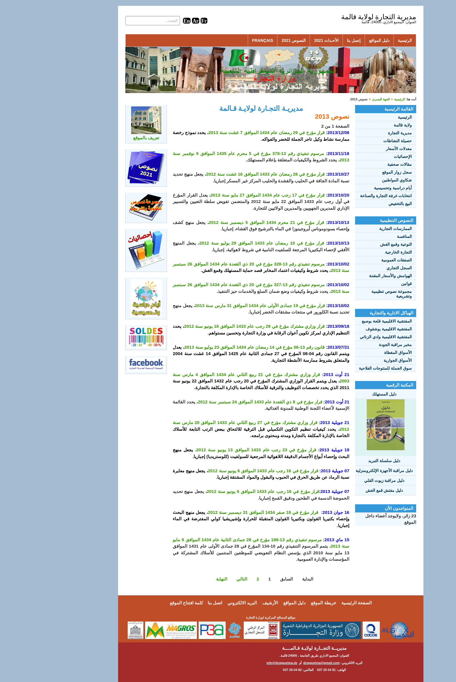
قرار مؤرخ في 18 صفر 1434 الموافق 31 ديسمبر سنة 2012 (220, 512)
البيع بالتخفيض (357, 203)
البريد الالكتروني (199, 602)
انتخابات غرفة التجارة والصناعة (343, 195)
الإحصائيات (360, 156)
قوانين (363, 283)
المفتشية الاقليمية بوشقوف (346, 329)
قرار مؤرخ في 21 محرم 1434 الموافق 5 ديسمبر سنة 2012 (223, 222)
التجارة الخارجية (355, 252)
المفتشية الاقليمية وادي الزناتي (343, 336)
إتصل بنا (311, 40)
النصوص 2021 (251, 40)
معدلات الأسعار (356, 148)
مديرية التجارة (357, 133)
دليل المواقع (336, 40)
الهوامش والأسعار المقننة (347, 275)
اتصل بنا (172, 602)
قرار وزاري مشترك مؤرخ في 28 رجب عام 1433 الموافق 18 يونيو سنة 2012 (211, 326)
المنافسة (361, 236)
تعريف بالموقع (103, 137)
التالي (199, 578)
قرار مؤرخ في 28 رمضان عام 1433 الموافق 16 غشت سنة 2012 (222, 174)
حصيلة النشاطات (355, 140)
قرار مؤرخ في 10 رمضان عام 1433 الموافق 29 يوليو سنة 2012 (218, 243)
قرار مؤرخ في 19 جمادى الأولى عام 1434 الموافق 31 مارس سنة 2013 (217, 305)
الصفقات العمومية (354, 260)
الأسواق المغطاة (355, 352)
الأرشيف (227, 602)
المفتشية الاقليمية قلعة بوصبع (344, 321)
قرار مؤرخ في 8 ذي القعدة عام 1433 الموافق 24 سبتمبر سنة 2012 (217, 401)
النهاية (178, 578)
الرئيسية (362, 40)
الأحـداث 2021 (283, 40)
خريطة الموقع (280, 602)
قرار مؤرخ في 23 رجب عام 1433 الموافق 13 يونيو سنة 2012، (212, 449)
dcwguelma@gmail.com (279, 663)
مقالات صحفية (357, 164)
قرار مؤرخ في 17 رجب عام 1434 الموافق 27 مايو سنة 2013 (225, 195)
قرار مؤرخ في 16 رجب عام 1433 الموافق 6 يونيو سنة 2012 (220, 470)
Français (219, 40)
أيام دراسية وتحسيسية (350, 188)
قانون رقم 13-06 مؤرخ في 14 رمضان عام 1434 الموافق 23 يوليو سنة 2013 (212, 347)
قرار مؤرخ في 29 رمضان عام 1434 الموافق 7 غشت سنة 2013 (224, 132)
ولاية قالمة (360, 125)
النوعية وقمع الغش (353, 244)
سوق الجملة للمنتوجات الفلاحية (342, 368)
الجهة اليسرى (338, 99)
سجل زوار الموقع (354, 172)
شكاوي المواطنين (354, 180)
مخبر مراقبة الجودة (352, 344)
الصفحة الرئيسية (314, 602)
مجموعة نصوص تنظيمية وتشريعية (349, 293)
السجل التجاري (356, 268)
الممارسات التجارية (352, 228)
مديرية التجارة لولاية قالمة (335, 17)
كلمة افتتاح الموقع (143, 602)
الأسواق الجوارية (355, 360)
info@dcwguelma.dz (239, 663)
